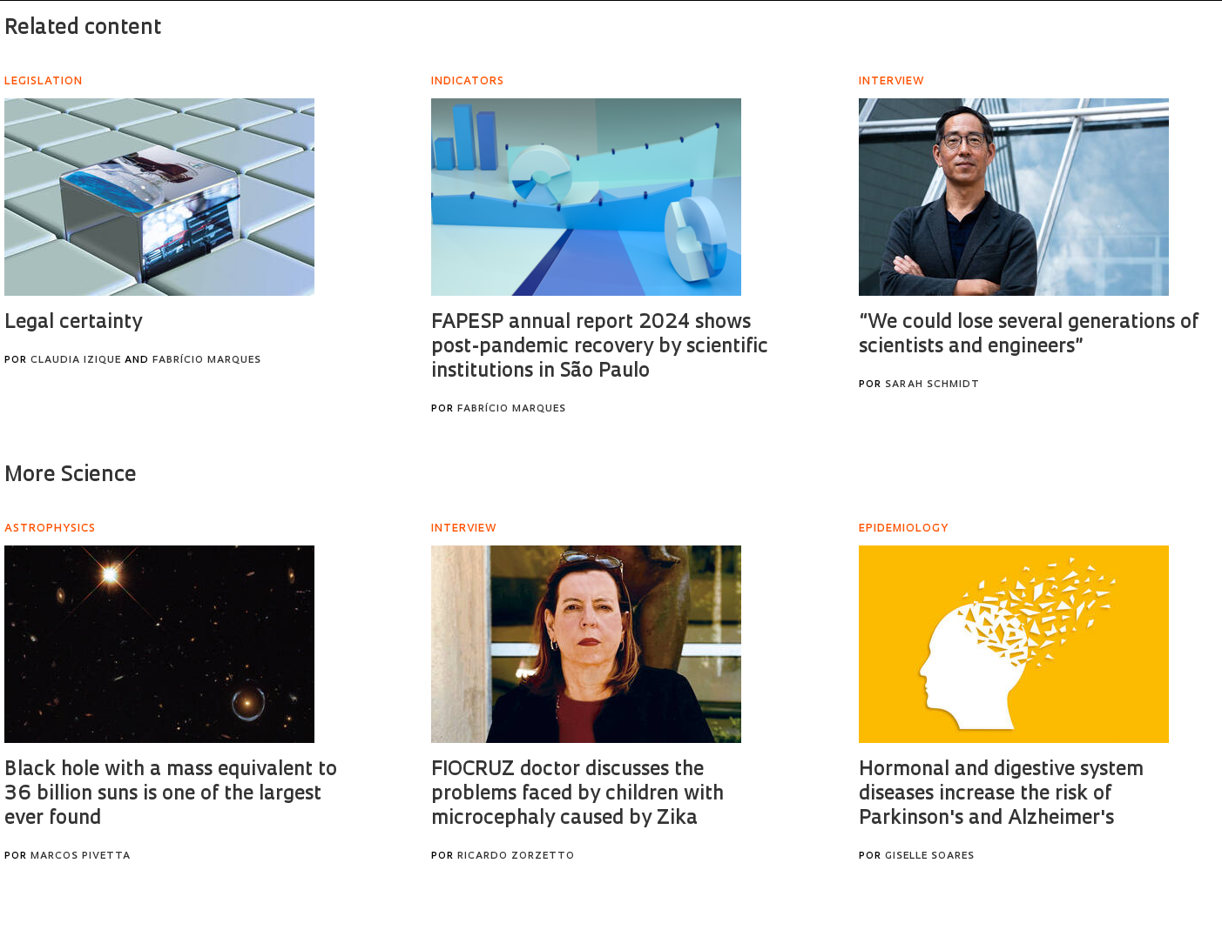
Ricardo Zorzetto (516, 856)
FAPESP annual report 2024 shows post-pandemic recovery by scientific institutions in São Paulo (599, 347)
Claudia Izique (75, 360)
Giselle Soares (930, 856)
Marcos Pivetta (80, 856)
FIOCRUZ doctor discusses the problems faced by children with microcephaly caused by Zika (577, 794)
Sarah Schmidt (932, 385)
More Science (70, 475)
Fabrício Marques (206, 360)
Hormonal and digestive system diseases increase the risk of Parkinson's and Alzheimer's (1001, 794)
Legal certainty (73, 323)
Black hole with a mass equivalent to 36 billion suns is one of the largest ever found (170, 794)
